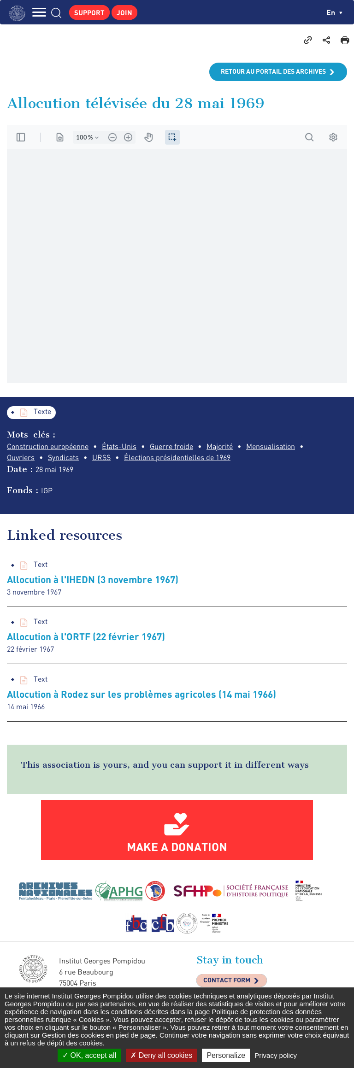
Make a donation (177, 846)
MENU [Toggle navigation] (39, 12)
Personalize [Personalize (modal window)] (225, 1055)
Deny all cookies (161, 1055)
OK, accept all (89, 1055)
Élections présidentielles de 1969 (177, 457)
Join (124, 12)
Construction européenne (47, 446)
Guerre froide (171, 446)
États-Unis (119, 446)
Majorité (219, 446)
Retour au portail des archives (273, 71)
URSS (101, 457)
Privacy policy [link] (275, 1055)
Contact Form (226, 980)
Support (89, 12)
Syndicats (63, 457)
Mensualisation (270, 446)
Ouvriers (21, 457)
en (334, 12)
